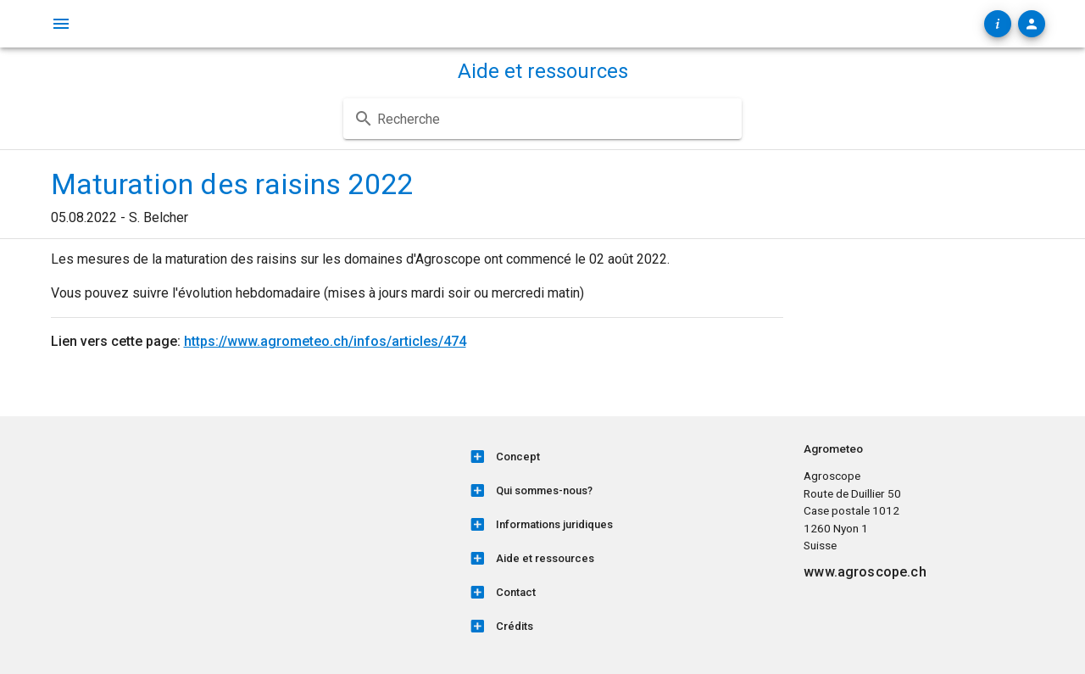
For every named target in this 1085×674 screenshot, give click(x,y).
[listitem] (626, 457)
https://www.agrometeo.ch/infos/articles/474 (325, 341)
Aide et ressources (543, 71)
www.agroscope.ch (865, 572)
